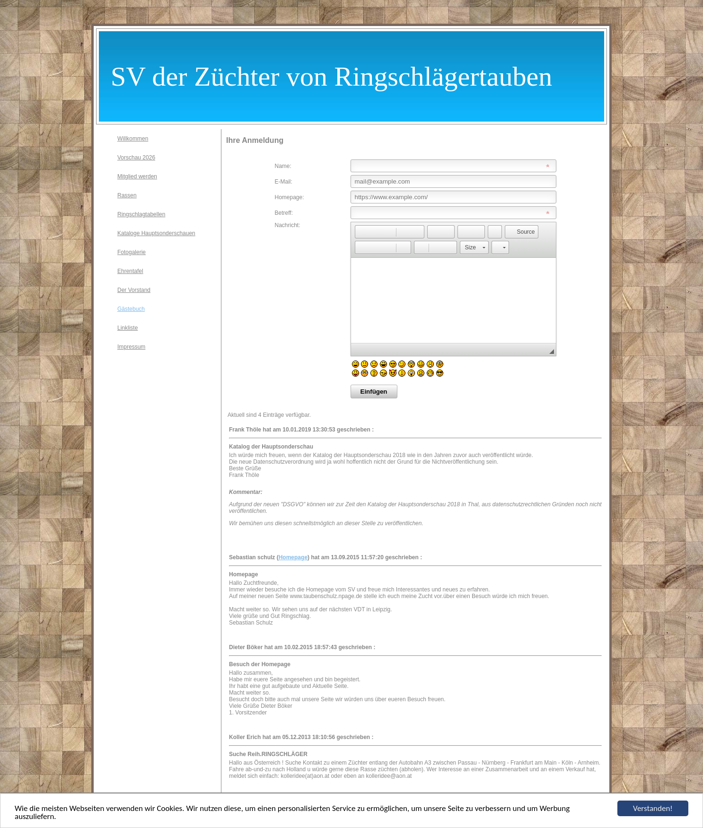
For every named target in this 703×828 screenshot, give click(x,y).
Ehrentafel (130, 271)
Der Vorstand (133, 290)
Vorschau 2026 (136, 157)
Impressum (131, 347)
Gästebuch (131, 309)
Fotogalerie (131, 252)
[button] (362, 232)
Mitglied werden (137, 176)
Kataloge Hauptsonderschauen (156, 233)
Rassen (127, 195)
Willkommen (132, 138)
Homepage (293, 557)
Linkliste (127, 328)
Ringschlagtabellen (141, 214)
